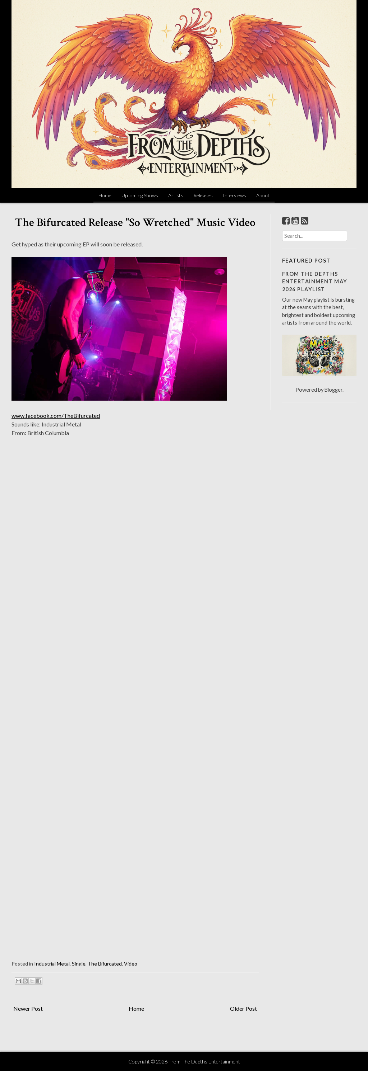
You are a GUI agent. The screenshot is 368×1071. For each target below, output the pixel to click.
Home (104, 195)
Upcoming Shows (139, 195)
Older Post (243, 1008)
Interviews (234, 195)
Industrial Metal (52, 964)
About (263, 195)
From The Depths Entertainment (204, 1061)
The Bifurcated (105, 964)
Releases (203, 195)
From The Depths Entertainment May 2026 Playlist (314, 281)
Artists (175, 195)
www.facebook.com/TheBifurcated (56, 415)
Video (130, 964)
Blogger (333, 390)
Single (79, 964)
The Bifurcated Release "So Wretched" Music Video (135, 222)
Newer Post (28, 1008)
